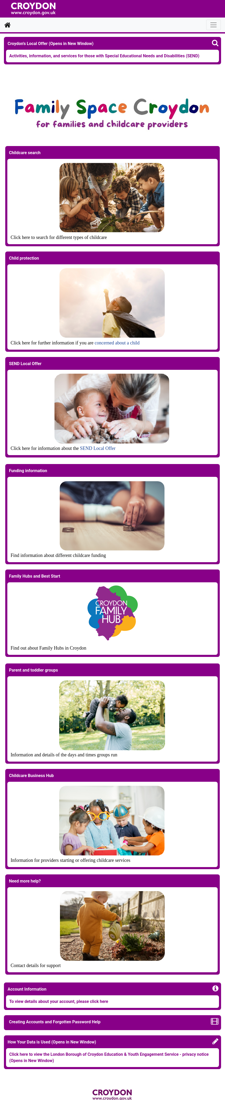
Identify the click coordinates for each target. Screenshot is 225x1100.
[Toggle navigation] (213, 25)
